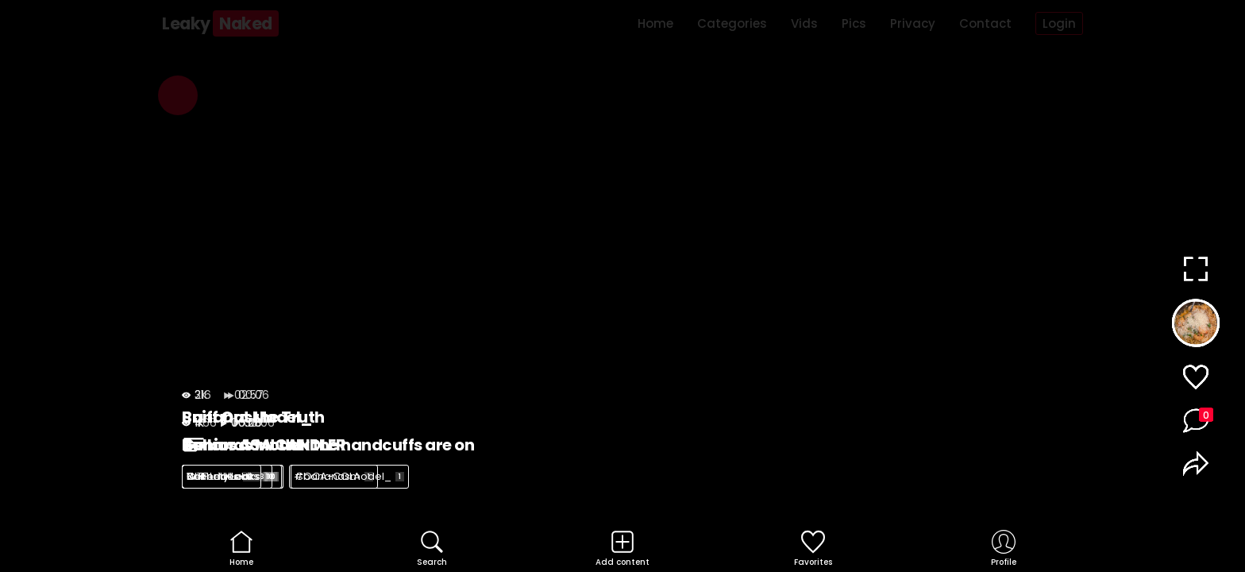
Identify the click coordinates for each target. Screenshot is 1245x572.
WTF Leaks (221, 476)
